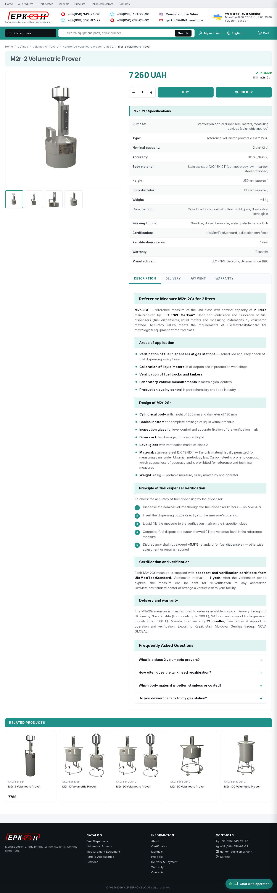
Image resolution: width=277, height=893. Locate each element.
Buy (185, 92)
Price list (79, 4)
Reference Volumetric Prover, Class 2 (88, 46)
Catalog (23, 46)
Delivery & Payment (164, 862)
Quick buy (244, 92)
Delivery (173, 278)
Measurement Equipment (103, 851)
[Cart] (264, 33)
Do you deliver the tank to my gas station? (173, 698)
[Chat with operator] (249, 884)
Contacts (124, 4)
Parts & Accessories (100, 856)
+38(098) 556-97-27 (232, 846)
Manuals (64, 4)
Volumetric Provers (45, 46)
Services (92, 862)
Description (145, 278)
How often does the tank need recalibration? (175, 672)
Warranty (225, 278)
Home (9, 4)
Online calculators (101, 4)
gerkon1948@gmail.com (234, 851)
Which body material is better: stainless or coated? (180, 685)
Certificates (46, 4)
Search (183, 33)
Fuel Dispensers (97, 841)
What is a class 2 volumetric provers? (169, 660)
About (155, 841)
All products (25, 4)
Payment (198, 278)
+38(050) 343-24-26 (232, 841)
